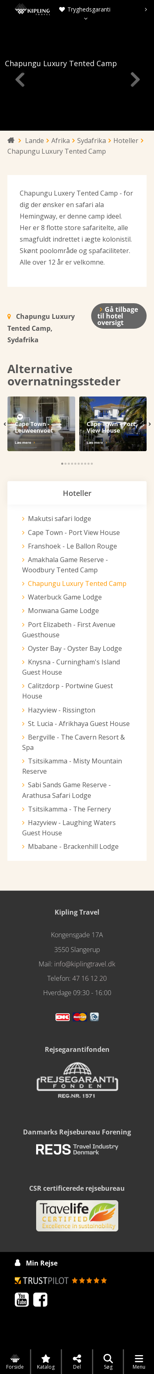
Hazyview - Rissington (61, 710)
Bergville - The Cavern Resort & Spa (72, 742)
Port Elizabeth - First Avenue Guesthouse (68, 629)
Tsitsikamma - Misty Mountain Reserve (71, 766)
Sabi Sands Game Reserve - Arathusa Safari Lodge (67, 790)
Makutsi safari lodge (59, 518)
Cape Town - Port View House (73, 532)
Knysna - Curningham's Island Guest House (71, 667)
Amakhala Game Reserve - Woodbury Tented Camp (65, 564)
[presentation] (146, 9)
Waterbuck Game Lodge (65, 597)
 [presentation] (19, 79)
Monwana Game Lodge (63, 610)
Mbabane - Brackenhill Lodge (72, 846)
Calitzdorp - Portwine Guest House (67, 691)
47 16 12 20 (89, 978)
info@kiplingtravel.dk (84, 963)
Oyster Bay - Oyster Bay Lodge (74, 648)
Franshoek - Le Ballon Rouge (71, 546)
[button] (62, 464)
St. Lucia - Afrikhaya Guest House (78, 723)
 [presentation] (135, 79)
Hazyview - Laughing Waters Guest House (68, 827)
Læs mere (23, 442)
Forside (15, 1362)
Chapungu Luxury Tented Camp (77, 583)
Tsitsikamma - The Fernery (68, 809)
